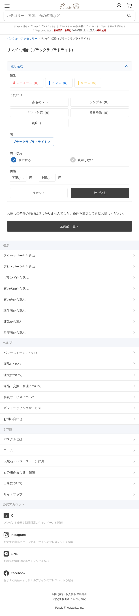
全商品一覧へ (69, 226)
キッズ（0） (87, 83)
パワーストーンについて (21, 353)
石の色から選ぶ (15, 299)
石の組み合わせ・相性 (19, 472)
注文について (13, 375)
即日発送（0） (100, 112)
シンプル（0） (100, 102)
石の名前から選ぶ (16, 288)
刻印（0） (39, 123)
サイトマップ (13, 494)
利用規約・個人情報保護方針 (69, 594)
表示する (21, 159)
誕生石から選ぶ (15, 310)
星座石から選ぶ (15, 332)
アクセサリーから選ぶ (19, 255)
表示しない (81, 159)
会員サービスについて (19, 397)
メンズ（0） (58, 83)
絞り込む (69, 66)
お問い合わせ (13, 419)
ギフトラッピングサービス (22, 408)
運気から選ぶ (13, 321)
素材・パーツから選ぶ (19, 266)
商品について (13, 364)
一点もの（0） (39, 102)
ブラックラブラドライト (31, 142)
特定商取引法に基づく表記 (69, 599)
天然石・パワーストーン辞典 (24, 461)
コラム (8, 450)
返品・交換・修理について (22, 386)
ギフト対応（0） (39, 112)
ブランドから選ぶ (16, 277)
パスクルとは (13, 439)
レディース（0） (26, 83)
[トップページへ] (69, 11)
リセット (38, 193)
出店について (13, 483)
